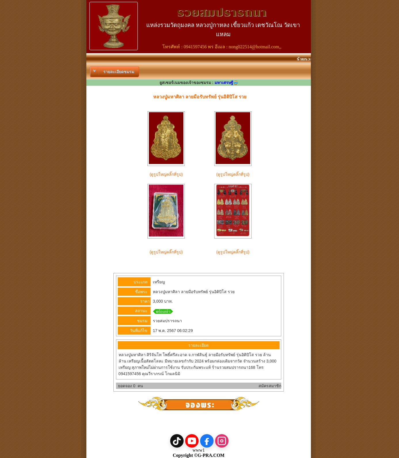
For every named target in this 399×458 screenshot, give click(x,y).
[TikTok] (177, 441)
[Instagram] (222, 441)
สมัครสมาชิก (270, 385)
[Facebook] (207, 441)
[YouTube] (192, 441)
